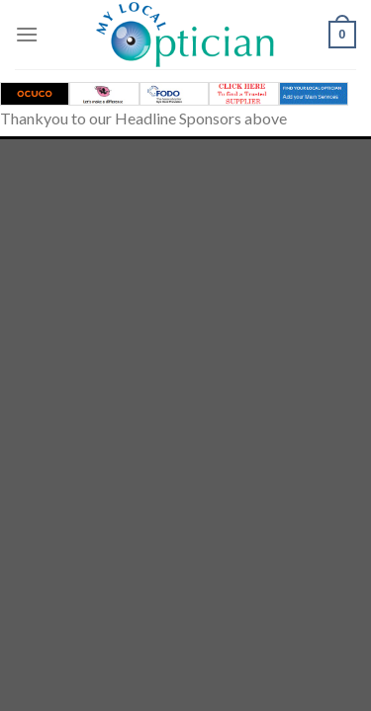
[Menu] (27, 34)
